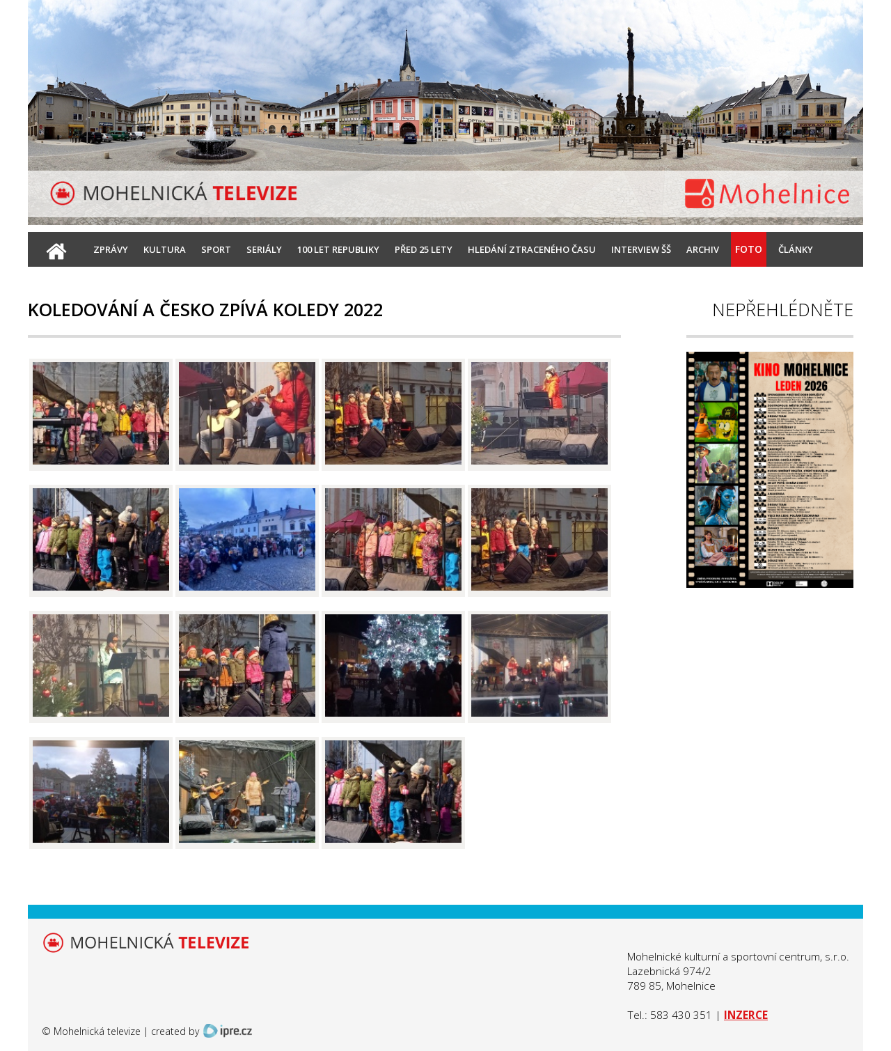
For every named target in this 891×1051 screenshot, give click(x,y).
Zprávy (110, 249)
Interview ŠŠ (641, 249)
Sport (216, 249)
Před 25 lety (423, 249)
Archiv (702, 249)
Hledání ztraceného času (532, 249)
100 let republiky (338, 249)
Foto (748, 249)
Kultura (164, 249)
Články (795, 249)
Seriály (264, 249)
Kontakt (115, 284)
